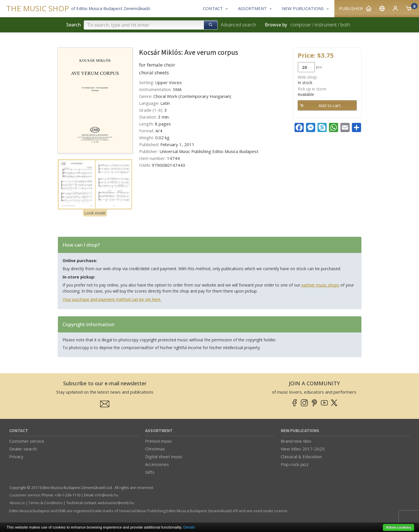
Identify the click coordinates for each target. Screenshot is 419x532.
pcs (319, 66)
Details (189, 527)
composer (300, 25)
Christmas (155, 449)
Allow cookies (398, 527)
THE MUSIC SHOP (37, 8)
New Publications (300, 431)
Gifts (150, 472)
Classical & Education (301, 456)
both (345, 25)
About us (17, 502)
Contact (18, 431)
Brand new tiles (296, 441)
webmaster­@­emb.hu (116, 502)
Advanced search (238, 25)
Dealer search (23, 449)
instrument (326, 25)
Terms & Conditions (46, 502)
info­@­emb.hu (106, 495)
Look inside (95, 213)
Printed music (158, 441)
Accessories (157, 464)
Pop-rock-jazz (295, 464)
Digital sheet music (163, 456)
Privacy (16, 456)
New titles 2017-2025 (303, 449)
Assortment (159, 431)
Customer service (26, 441)
